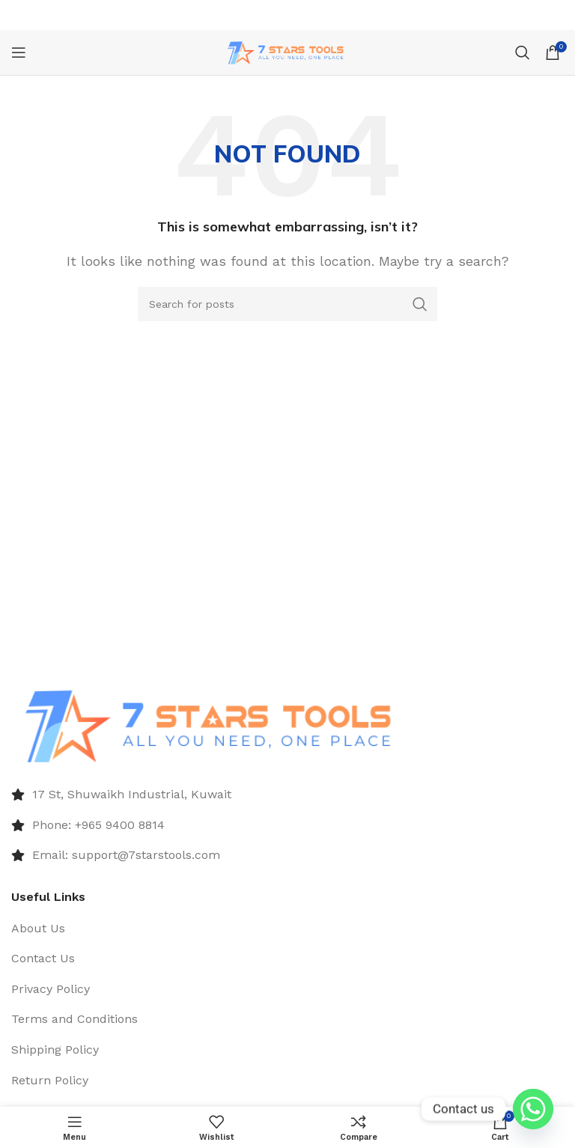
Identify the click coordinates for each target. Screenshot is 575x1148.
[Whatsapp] (533, 1109)
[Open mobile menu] (19, 52)
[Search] (523, 52)
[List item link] (287, 794)
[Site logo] (288, 51)
